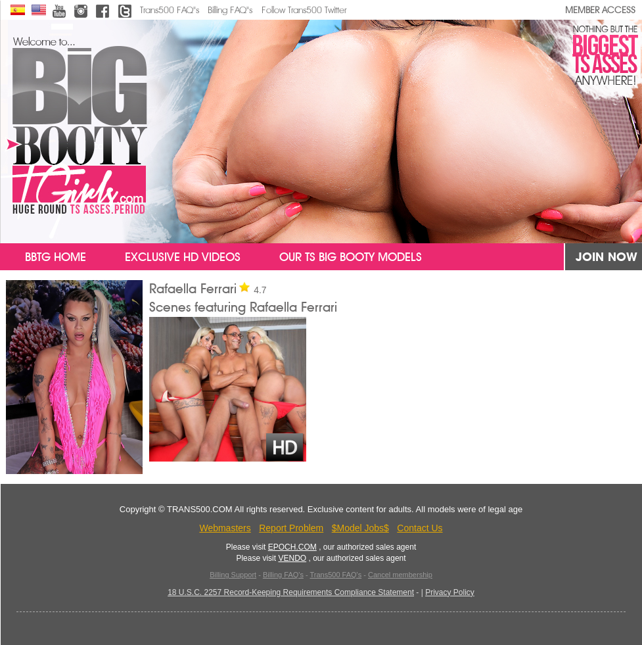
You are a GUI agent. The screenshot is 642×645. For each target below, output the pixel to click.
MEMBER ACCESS (600, 10)
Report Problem (291, 528)
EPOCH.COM (292, 547)
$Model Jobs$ (360, 528)
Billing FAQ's (283, 575)
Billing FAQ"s (230, 10)
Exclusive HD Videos (183, 257)
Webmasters (224, 528)
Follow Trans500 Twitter (304, 10)
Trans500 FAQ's (335, 575)
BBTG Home (45, 257)
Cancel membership (400, 575)
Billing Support (233, 575)
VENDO (292, 558)
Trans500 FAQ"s (169, 10)
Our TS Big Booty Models (350, 257)
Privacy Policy (449, 592)
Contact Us (419, 528)
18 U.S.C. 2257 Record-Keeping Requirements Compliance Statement (291, 592)
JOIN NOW (606, 257)
